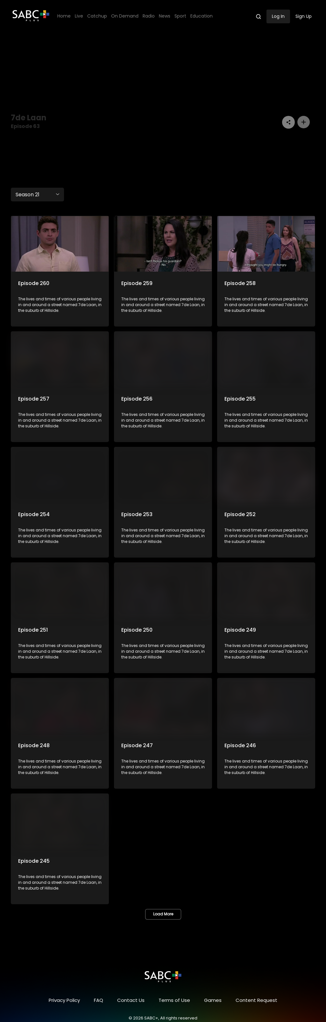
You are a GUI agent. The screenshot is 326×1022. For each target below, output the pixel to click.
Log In (278, 16)
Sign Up (303, 16)
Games (213, 1000)
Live (79, 16)
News (164, 16)
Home (64, 16)
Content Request (256, 1000)
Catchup (97, 16)
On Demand (124, 16)
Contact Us (131, 1000)
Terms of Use (174, 1000)
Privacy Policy (64, 1000)
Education (201, 16)
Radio (149, 16)
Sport (180, 16)
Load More (163, 914)
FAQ (98, 1000)
